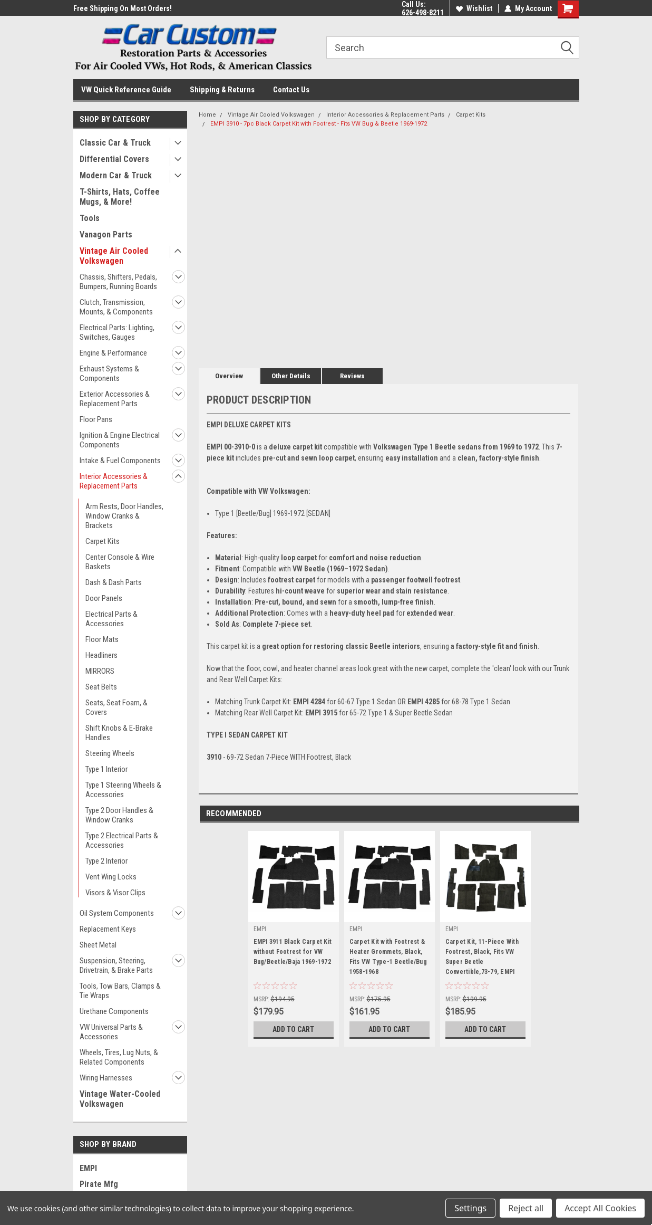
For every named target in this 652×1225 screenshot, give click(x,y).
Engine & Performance (113, 353)
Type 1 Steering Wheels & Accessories (123, 789)
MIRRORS (99, 671)
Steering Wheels (109, 753)
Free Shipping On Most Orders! (122, 8)
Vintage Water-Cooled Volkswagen (120, 1099)
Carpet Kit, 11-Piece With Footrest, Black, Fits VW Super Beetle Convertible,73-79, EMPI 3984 (482, 958)
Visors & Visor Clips (115, 892)
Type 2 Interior (106, 861)
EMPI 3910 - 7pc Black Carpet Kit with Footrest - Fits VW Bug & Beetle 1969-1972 (318, 123)
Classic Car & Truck (115, 143)
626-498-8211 (423, 12)
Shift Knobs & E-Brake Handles (119, 732)
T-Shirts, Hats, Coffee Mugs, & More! (120, 197)
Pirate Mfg (99, 1184)
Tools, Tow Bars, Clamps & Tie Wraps (120, 990)
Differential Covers (114, 159)
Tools (90, 218)
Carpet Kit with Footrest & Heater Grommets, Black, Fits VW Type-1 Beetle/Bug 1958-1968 (388, 956)
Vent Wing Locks (111, 877)
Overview (229, 376)
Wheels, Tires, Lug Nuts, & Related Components (119, 1057)
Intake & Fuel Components (120, 460)
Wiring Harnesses (106, 1078)
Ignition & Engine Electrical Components (120, 439)
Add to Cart (293, 1029)
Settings (470, 1208)
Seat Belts (101, 687)
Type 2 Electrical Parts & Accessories (121, 840)
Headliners (101, 655)
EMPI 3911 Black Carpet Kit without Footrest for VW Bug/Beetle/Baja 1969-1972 (293, 951)
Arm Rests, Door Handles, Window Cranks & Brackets (124, 516)
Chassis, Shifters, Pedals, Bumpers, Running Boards (118, 281)
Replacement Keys (108, 929)
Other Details (290, 376)
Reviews (352, 376)
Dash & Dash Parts (113, 582)
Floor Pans (96, 419)
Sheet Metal (98, 945)
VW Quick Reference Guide (126, 89)
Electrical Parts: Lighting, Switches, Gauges (117, 332)
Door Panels (103, 598)
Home (207, 114)
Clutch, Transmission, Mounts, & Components (116, 307)
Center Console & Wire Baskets (119, 561)
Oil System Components (117, 913)
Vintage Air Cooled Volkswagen (114, 256)
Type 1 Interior (106, 769)
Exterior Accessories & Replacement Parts (115, 398)
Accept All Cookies (600, 1208)
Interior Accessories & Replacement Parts (114, 481)
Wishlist (474, 8)
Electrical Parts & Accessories (111, 618)
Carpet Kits (102, 541)
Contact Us (291, 89)
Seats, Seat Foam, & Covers (116, 707)
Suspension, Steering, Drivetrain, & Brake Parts (116, 965)
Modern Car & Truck (116, 175)
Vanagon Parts (106, 234)
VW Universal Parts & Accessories (111, 1031)
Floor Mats (102, 639)
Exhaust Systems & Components (109, 373)
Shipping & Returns (222, 89)
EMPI (88, 1168)
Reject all (525, 1208)
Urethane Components (114, 1011)
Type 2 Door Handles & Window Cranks (119, 815)
